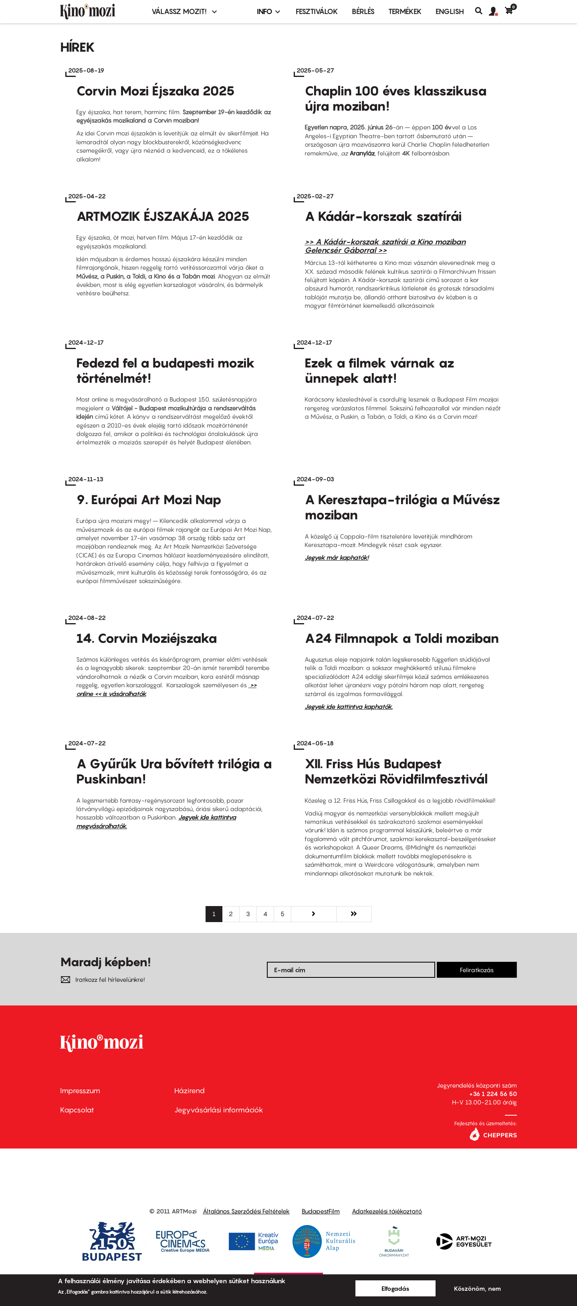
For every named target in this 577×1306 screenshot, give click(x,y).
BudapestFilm (321, 1211)
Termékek (405, 11)
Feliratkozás (477, 969)
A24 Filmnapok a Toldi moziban (402, 638)
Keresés (482, 11)
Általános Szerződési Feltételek (246, 1211)
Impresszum (80, 1090)
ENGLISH (450, 11)
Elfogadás (395, 1288)
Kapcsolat (77, 1110)
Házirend (189, 1090)
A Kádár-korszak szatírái (383, 216)
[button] (497, 11)
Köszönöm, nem (477, 1288)
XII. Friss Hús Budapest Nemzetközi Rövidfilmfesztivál (396, 771)
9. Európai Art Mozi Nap (149, 499)
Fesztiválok (317, 11)
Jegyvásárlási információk (218, 1110)
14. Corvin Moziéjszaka (146, 638)
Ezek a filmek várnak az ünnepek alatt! (379, 370)
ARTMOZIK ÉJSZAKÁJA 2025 (163, 216)
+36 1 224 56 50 (493, 1093)
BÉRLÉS (363, 11)
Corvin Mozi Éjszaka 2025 (155, 90)
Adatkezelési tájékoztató (387, 1211)
